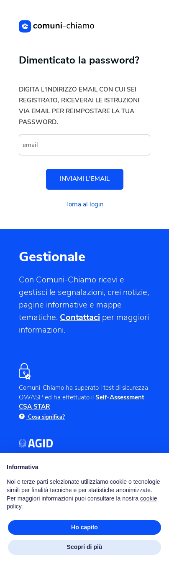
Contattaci (80, 317)
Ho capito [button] (84, 527)
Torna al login (84, 204)
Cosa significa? (42, 417)
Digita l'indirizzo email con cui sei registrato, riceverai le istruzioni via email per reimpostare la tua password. (79, 105)
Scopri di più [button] (84, 547)
